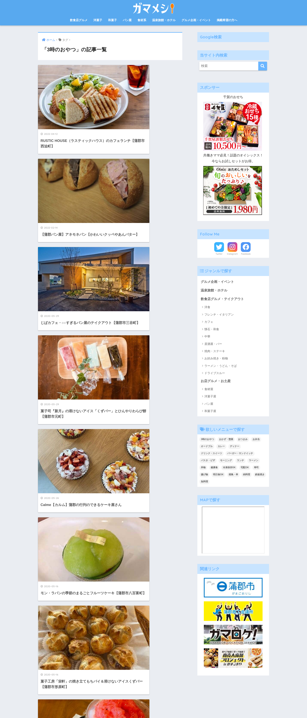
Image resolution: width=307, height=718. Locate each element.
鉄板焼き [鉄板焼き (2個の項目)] (260, 475)
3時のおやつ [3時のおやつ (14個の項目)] (207, 439)
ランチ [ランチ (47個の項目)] (240, 460)
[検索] (262, 66)
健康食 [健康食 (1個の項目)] (214, 467)
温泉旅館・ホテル (164, 20)
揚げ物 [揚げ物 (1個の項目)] (204, 475)
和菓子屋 (210, 411)
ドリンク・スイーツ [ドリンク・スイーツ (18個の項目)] (211, 454)
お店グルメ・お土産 (216, 381)
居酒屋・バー (213, 344)
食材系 (141, 20)
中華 (207, 336)
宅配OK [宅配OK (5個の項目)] (245, 467)
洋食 (207, 307)
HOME (153, 698)
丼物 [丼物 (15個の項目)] (203, 467)
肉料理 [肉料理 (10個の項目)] (246, 475)
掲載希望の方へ (227, 20)
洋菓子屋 (210, 397)
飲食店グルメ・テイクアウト (222, 299)
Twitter (219, 254)
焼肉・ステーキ (214, 351)
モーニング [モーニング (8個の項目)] (226, 460)
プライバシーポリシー (169, 706)
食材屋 (208, 389)
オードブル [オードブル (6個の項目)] (207, 447)
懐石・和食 (211, 329)
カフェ (208, 322)
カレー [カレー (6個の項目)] (221, 447)
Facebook (246, 254)
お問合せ (131, 706)
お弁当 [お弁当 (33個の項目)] (256, 439)
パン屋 (127, 20)
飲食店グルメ (79, 20)
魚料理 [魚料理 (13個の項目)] (204, 482)
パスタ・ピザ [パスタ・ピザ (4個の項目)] (208, 460)
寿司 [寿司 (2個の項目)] (256, 467)
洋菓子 (97, 20)
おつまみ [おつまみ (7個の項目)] (242, 439)
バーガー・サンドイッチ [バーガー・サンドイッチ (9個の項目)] (240, 454)
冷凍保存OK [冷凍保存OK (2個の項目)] (229, 467)
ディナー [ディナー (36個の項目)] (234, 447)
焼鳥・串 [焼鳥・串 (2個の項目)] (233, 475)
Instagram (232, 254)
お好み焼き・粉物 (216, 358)
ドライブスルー (214, 373)
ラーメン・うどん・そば (220, 366)
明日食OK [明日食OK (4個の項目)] (218, 475)
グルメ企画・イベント (196, 20)
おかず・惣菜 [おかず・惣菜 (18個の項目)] (226, 439)
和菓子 (112, 20)
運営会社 (145, 706)
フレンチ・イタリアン (219, 314)
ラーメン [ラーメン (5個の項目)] (253, 460)
